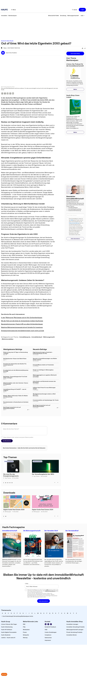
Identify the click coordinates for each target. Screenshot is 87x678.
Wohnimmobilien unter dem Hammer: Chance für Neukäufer (15, 383)
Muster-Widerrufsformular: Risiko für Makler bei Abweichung (15, 396)
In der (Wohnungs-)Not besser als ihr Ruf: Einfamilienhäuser (21, 318)
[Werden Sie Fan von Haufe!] (51, 624)
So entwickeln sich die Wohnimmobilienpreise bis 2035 (15, 371)
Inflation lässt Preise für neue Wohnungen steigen (44, 388)
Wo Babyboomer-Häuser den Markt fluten (14, 358)
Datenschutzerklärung (74, 223)
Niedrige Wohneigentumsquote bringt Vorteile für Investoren (22, 327)
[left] (55, 482)
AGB (72, 220)
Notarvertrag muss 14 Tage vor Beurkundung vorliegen (15, 353)
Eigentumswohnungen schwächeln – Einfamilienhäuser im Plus (43, 353)
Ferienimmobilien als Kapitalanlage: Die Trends (45, 400)
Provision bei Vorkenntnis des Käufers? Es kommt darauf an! (14, 364)
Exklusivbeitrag (9, 461)
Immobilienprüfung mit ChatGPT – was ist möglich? (14, 390)
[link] (4, 15)
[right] (58, 482)
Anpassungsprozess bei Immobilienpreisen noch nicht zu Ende (22, 331)
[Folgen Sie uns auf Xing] (48, 624)
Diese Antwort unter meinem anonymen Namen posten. (18, 437)
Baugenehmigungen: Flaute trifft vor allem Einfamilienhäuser (22, 324)
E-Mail (26, 583)
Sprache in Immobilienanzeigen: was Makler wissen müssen (45, 359)
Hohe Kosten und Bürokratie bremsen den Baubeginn (44, 382)
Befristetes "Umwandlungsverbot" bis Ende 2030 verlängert (15, 377)
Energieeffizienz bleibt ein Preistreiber (43, 365)
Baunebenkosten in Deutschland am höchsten (15, 402)
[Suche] (74, 9)
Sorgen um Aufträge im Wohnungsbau (43, 370)
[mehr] (83, 15)
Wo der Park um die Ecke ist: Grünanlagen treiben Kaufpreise (22, 321)
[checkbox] (2, 437)
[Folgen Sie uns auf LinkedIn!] (45, 624)
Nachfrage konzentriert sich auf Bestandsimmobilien (12, 408)
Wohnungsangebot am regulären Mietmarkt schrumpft (45, 376)
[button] (82, 9)
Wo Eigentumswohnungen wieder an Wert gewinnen (44, 394)
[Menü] (13, 9)
